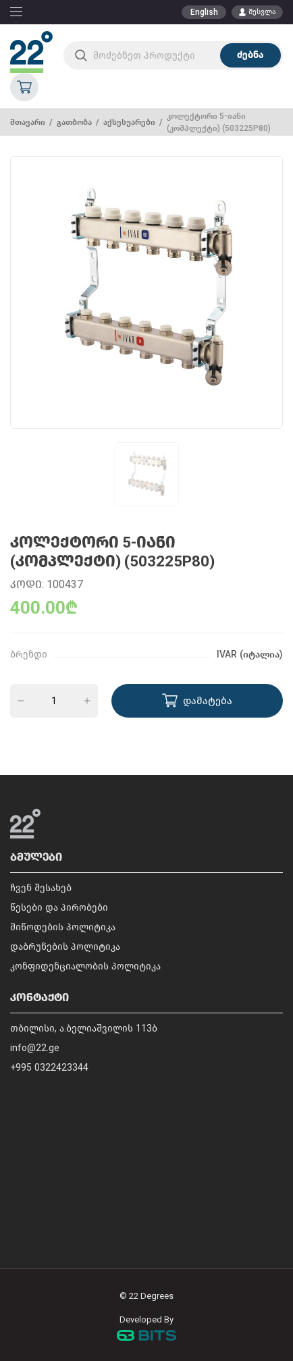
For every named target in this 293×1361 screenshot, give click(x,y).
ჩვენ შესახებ (41, 888)
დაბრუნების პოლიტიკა (65, 947)
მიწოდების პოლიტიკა (62, 927)
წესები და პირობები (59, 907)
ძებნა (250, 55)
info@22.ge (34, 1048)
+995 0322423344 (49, 1067)
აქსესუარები (129, 122)
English (204, 12)
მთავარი (27, 122)
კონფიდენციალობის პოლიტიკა (85, 966)
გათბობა (74, 122)
